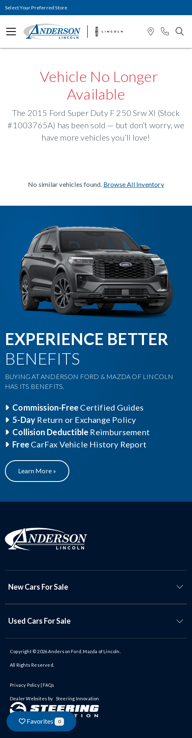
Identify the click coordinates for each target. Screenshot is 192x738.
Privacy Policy (25, 685)
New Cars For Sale (38, 586)
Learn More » (37, 471)
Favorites (41, 721)
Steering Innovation (77, 698)
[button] (151, 32)
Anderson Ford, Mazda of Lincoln (83, 651)
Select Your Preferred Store (36, 8)
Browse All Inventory (133, 184)
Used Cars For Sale (39, 620)
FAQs (48, 685)
